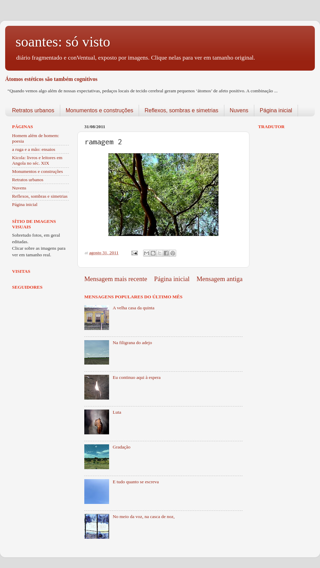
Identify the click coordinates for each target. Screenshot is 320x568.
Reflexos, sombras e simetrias (181, 110)
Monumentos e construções (100, 110)
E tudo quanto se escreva (136, 481)
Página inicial (276, 110)
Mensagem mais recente (115, 278)
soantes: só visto (62, 42)
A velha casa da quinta (133, 307)
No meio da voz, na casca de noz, (143, 516)
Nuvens (239, 110)
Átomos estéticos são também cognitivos (51, 79)
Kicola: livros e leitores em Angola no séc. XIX (37, 160)
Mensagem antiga (219, 278)
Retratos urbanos (33, 110)
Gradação (121, 447)
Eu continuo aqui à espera (136, 377)
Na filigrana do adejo (132, 342)
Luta (117, 412)
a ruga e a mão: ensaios (33, 149)
